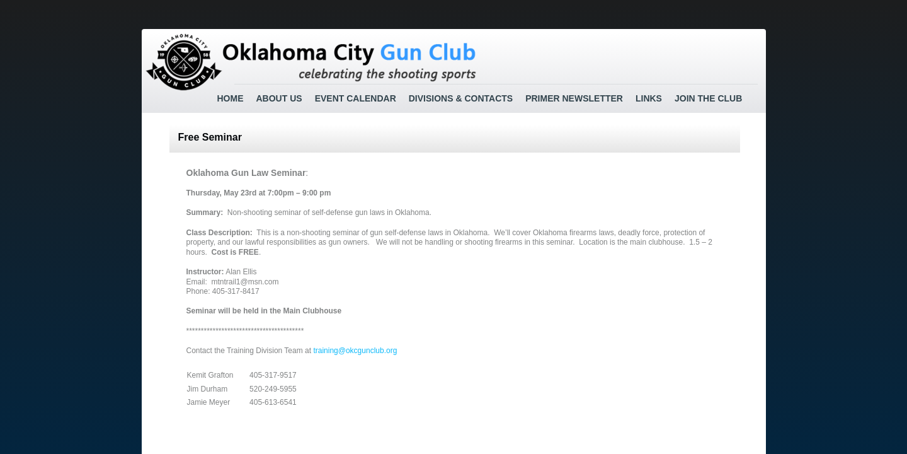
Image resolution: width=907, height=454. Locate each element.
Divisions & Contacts (461, 98)
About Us (279, 98)
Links (649, 98)
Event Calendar (355, 98)
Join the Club (708, 98)
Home (230, 98)
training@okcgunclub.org (355, 350)
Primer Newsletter (574, 98)
